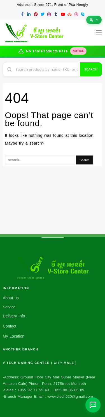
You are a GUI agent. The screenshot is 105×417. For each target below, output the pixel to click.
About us (11, 298)
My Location (13, 336)
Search (90, 69)
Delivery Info (14, 316)
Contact (9, 326)
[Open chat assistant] (93, 405)
